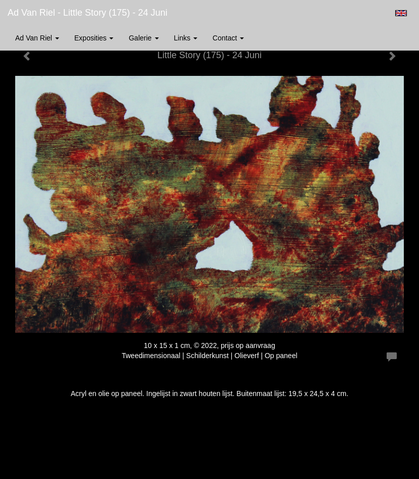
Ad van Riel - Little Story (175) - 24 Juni (87, 13)
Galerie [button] (143, 38)
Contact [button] (228, 38)
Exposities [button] (94, 38)
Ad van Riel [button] (37, 38)
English (401, 13)
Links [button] (186, 38)
